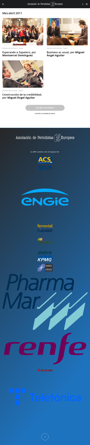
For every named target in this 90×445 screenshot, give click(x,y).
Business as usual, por (65, 54)
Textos (21, 48)
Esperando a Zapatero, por (19, 54)
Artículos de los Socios (9, 48)
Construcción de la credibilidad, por (22, 96)
